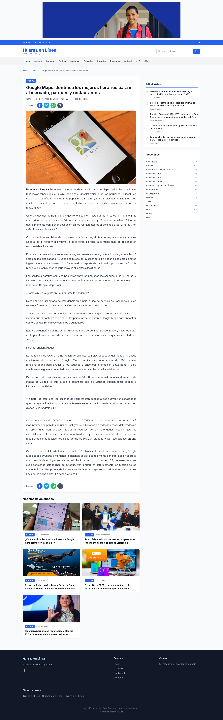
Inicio (27, 61)
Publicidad (119, 673)
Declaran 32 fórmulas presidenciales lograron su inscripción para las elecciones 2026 (172, 92)
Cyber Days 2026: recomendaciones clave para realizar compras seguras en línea (109, 587)
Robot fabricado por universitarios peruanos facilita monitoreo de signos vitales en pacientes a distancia (110, 541)
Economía (75, 61)
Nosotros (119, 668)
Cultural (128, 61)
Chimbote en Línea (52, 696)
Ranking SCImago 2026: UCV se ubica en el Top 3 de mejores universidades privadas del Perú (174, 115)
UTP (138, 61)
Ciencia (34, 70)
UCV (146, 61)
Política (62, 61)
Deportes (101, 61)
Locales (38, 61)
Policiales (88, 61)
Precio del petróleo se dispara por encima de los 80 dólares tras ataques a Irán (172, 104)
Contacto (119, 677)
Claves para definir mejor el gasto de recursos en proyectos (173, 127)
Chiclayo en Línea (74, 696)
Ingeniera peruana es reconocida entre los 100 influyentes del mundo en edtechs (49, 633)
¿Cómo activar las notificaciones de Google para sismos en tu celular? (49, 541)
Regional (50, 61)
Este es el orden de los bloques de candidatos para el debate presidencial (173, 138)
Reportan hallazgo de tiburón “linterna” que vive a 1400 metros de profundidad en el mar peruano (50, 587)
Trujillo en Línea (31, 696)
